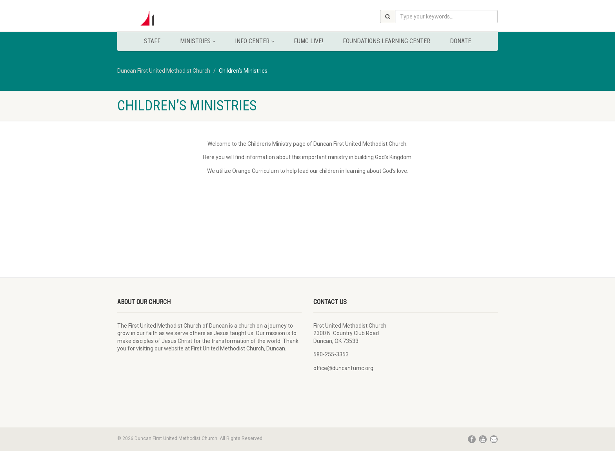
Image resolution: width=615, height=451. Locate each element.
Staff (152, 41)
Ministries (197, 41)
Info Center (254, 41)
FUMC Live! (308, 41)
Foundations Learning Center (386, 41)
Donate (460, 41)
